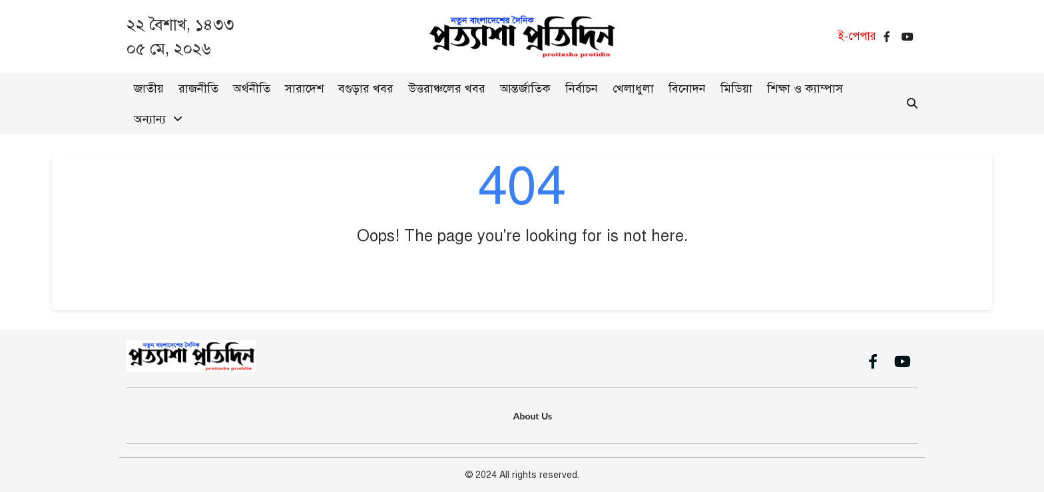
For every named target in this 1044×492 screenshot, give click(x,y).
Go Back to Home (522, 275)
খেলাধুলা (633, 88)
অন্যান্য (150, 119)
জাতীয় (149, 88)
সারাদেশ (304, 88)
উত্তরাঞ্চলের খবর (446, 88)
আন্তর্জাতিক (525, 88)
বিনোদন (687, 88)
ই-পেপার (857, 36)
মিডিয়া (736, 88)
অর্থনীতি (251, 88)
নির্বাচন (581, 88)
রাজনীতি (198, 88)
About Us (532, 415)
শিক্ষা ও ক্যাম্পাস (805, 88)
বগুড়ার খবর (365, 88)
